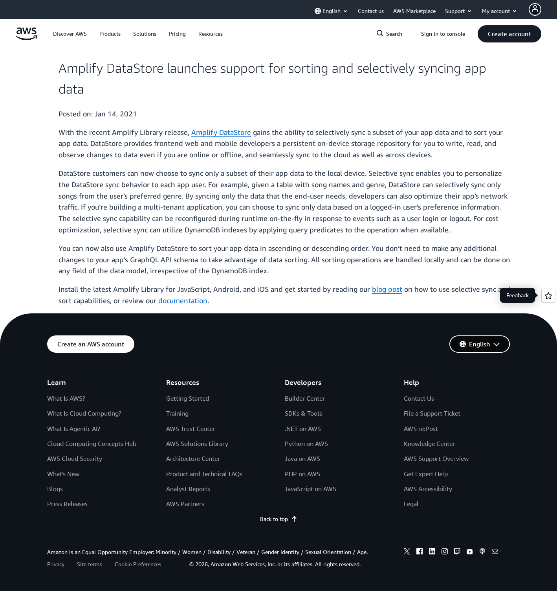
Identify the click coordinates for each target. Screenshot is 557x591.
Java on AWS (302, 458)
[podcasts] (482, 552)
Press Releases (67, 504)
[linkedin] (432, 552)
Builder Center (305, 398)
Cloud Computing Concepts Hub (91, 443)
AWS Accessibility (428, 489)
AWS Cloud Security (74, 458)
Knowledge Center (429, 443)
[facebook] (419, 552)
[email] (495, 552)
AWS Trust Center (190, 429)
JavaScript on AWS (310, 489)
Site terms (89, 564)
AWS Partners (185, 504)
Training (177, 413)
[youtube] (470, 552)
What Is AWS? (66, 398)
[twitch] (457, 552)
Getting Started (187, 398)
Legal (411, 504)
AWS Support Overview (436, 458)
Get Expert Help (426, 474)
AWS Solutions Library (197, 443)
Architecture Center (193, 458)
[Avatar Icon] (535, 9)
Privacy (55, 564)
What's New (63, 474)
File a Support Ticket (432, 413)
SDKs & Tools (303, 413)
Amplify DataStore (221, 132)
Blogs (55, 489)
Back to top (278, 519)
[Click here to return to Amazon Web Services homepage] (26, 38)
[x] (407, 552)
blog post (387, 289)
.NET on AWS (303, 429)
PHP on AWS (302, 474)
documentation (182, 300)
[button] (70, 34)
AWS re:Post (421, 429)
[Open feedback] (548, 296)
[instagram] (445, 552)
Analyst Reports (188, 489)
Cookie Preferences (138, 564)
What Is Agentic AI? (73, 429)
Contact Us (419, 398)
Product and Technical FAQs (204, 474)
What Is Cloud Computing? (84, 413)
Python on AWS (306, 443)
